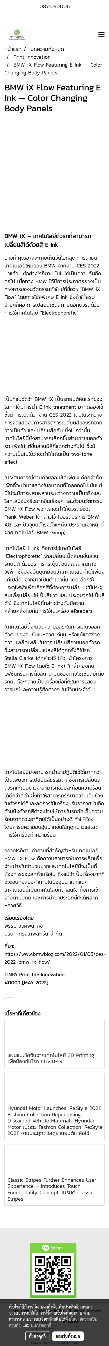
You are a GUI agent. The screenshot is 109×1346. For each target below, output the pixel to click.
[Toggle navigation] (101, 35)
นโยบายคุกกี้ (41, 1325)
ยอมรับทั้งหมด (68, 1336)
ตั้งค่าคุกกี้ (37, 1336)
